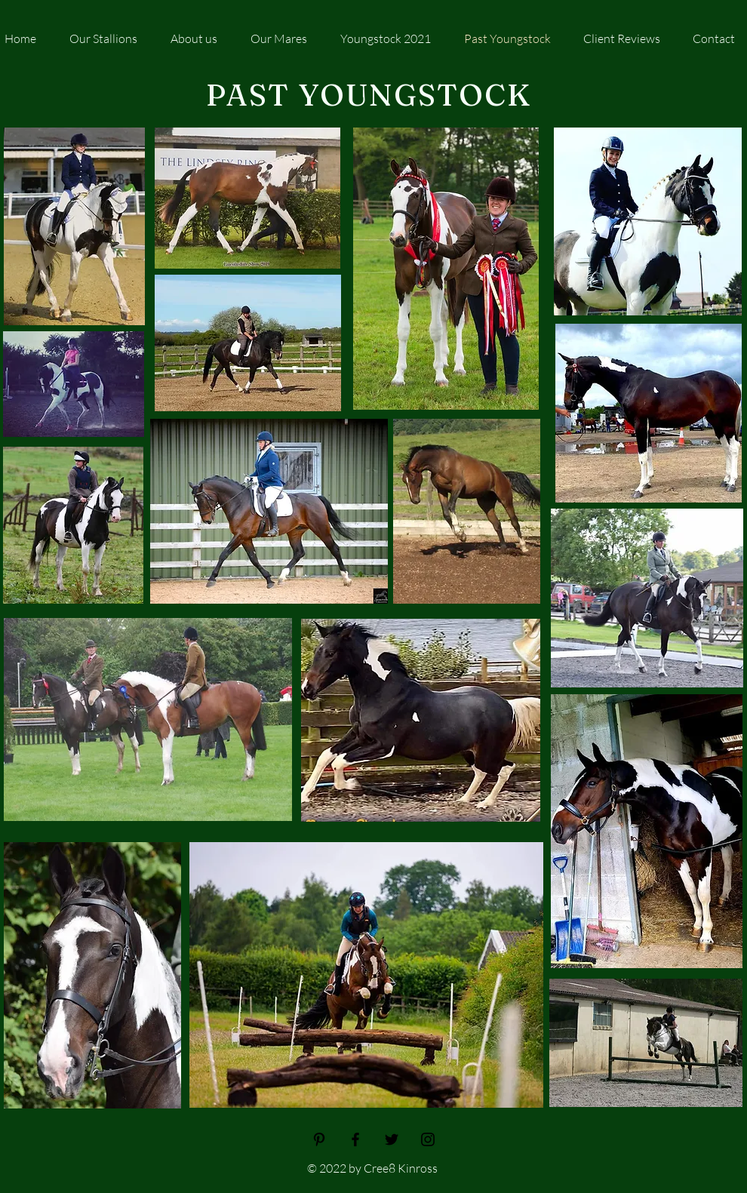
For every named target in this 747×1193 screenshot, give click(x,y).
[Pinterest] (319, 1139)
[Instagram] (428, 1139)
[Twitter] (392, 1139)
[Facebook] (355, 1139)
